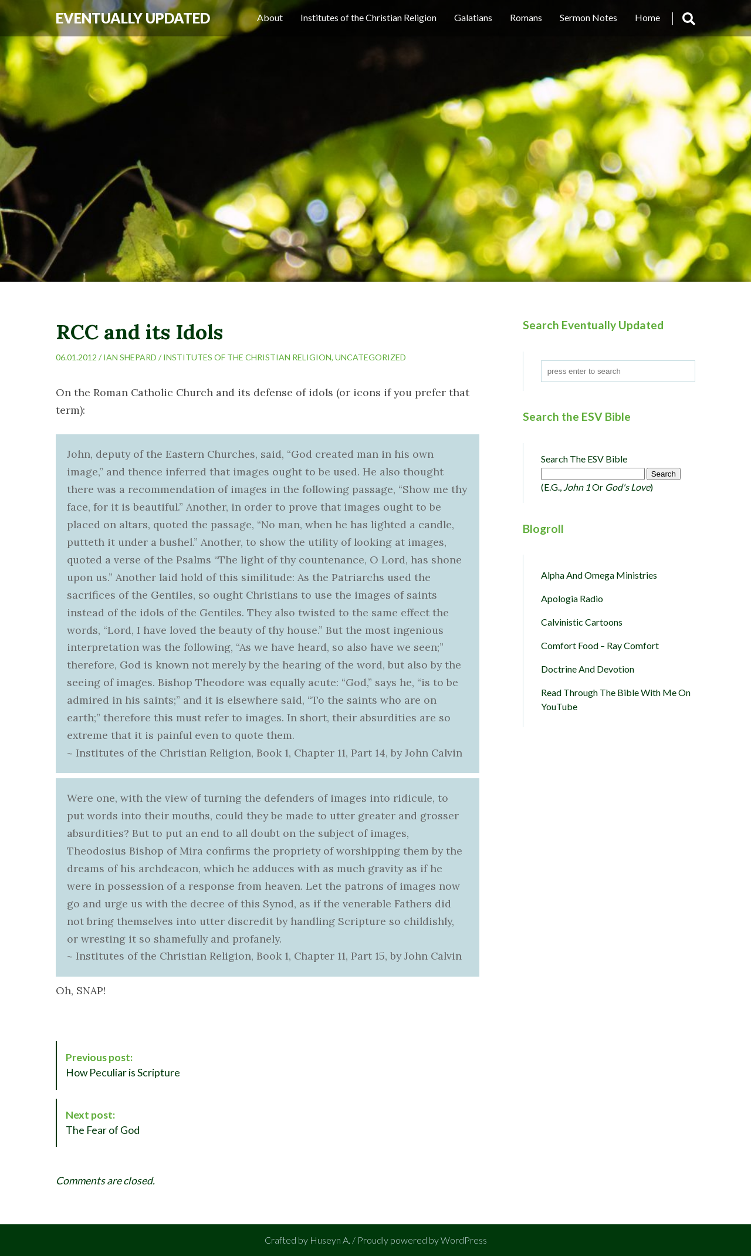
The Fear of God (103, 1122)
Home (647, 17)
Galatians (473, 17)
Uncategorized (370, 357)
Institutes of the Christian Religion (368, 17)
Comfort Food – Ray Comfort (600, 645)
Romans (526, 17)
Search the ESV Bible (584, 458)
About (270, 17)
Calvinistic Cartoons (582, 621)
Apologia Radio (572, 598)
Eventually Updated (133, 17)
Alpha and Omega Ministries (599, 574)
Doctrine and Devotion (587, 668)
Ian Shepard (130, 357)
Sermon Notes (588, 17)
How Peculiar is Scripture (123, 1065)
